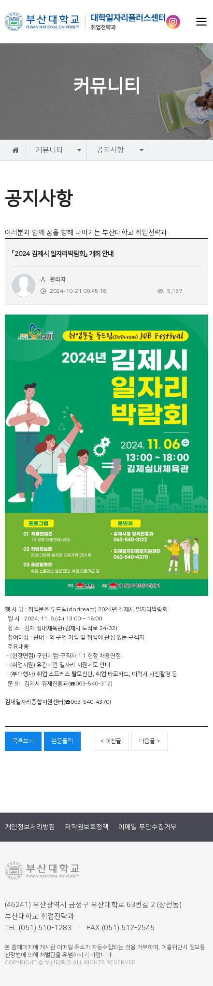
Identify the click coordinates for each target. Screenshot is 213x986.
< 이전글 (110, 741)
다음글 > (149, 741)
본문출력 (62, 741)
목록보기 (23, 741)
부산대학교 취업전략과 (85, 21)
